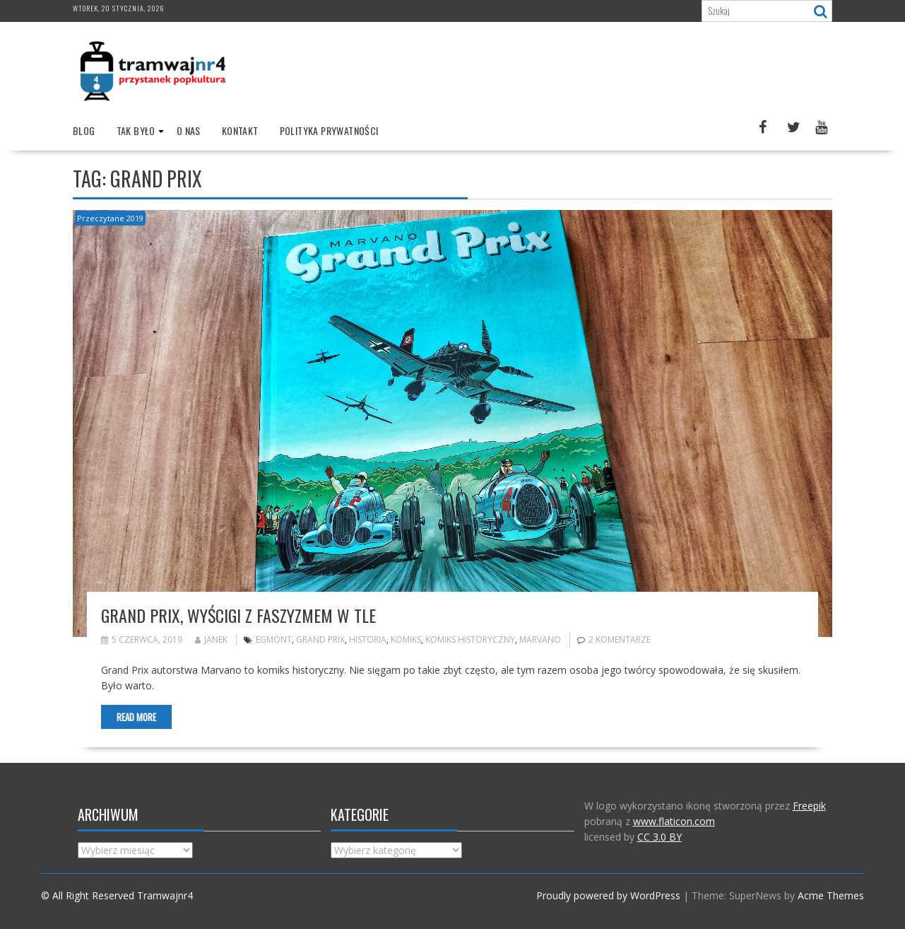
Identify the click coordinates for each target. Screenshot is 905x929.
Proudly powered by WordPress (608, 895)
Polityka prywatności (329, 130)
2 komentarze (619, 639)
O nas (189, 130)
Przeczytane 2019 (110, 218)
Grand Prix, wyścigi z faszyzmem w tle (238, 615)
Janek (211, 639)
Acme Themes (831, 895)
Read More (136, 717)
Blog (84, 130)
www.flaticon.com (674, 821)
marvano (540, 639)
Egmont (274, 639)
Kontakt (240, 130)
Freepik (809, 805)
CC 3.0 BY (659, 836)
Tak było (136, 130)
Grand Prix (320, 639)
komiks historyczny (470, 639)
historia (367, 639)
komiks (406, 639)
